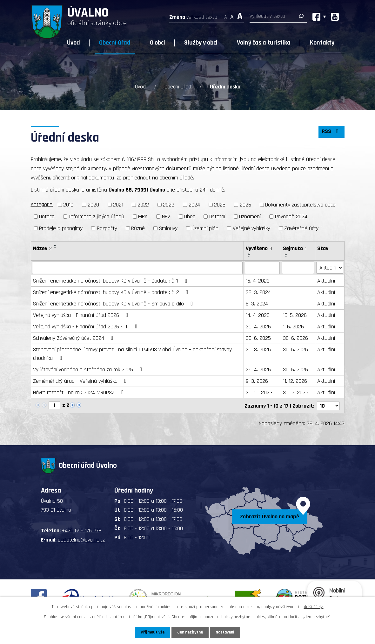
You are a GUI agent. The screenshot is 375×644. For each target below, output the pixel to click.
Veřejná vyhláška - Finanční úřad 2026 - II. (86, 326)
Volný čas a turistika (264, 42)
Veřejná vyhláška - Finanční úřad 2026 (82, 314)
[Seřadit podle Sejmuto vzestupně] (286, 254)
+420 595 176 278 (81, 530)
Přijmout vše (152, 632)
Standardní (232, 15)
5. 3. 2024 (257, 303)
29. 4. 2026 (258, 369)
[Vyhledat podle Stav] (329, 267)
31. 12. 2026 (295, 392)
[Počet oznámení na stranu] (328, 405)
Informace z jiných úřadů (96, 216)
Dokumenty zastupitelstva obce (300, 204)
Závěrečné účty (301, 228)
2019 (68, 204)
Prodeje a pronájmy (61, 228)
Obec (189, 216)
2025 (219, 204)
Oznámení (250, 216)
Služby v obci (201, 42)
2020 (93, 204)
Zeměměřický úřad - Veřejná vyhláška (81, 380)
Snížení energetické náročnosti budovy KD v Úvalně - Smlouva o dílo (114, 303)
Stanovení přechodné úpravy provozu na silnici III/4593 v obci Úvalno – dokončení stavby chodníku (132, 353)
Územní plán (204, 228)
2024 (194, 204)
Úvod (73, 42)
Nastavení (225, 632)
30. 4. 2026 (258, 326)
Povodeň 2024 (291, 216)
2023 (168, 204)
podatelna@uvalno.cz (81, 539)
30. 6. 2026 (295, 337)
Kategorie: (42, 204)
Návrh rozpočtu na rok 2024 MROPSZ (79, 392)
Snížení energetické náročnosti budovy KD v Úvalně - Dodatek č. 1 (111, 280)
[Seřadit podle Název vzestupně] (55, 245)
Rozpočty (107, 228)
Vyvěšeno (259, 248)
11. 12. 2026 (295, 380)
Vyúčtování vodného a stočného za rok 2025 (89, 369)
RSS (331, 132)
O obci (157, 42)
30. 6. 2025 (258, 337)
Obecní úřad (115, 42)
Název (42, 248)
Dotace (47, 216)
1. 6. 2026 (293, 326)
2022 (143, 204)
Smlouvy (168, 228)
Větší (240, 15)
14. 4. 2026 (258, 314)
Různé (138, 228)
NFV (166, 216)
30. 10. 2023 (259, 392)
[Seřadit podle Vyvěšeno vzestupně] (249, 254)
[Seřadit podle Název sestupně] (55, 248)
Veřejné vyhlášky (251, 228)
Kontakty (322, 42)
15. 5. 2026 (295, 314)
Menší (225, 15)
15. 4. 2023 (258, 280)
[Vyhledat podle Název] (137, 268)
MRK (143, 216)
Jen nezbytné (190, 632)
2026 (245, 204)
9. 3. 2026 (257, 380)
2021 (118, 204)
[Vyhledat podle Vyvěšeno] (262, 268)
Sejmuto (294, 248)
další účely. (314, 607)
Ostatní (217, 216)
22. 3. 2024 (258, 292)
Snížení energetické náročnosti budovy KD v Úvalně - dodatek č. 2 (112, 292)
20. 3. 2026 (258, 349)
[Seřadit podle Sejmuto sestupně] (286, 256)
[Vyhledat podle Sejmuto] (298, 268)
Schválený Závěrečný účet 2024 (74, 337)
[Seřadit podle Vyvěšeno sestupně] (249, 256)
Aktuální (326, 280)
